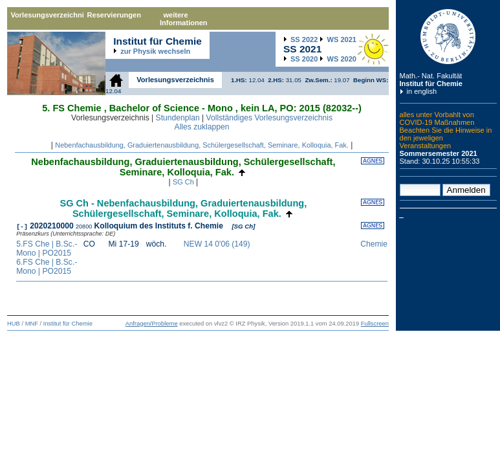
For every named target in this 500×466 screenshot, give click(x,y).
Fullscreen (375, 323)
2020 (304, 59)
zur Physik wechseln (155, 51)
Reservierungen (114, 15)
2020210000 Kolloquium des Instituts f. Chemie (127, 225)
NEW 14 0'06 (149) (217, 244)
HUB (13, 323)
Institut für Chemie (431, 83)
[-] (22, 225)
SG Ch (183, 182)
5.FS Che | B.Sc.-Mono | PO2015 (46, 248)
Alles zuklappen (202, 126)
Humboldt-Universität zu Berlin (448, 36)
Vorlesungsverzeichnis (47, 15)
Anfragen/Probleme (151, 323)
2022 (304, 39)
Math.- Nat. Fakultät (431, 76)
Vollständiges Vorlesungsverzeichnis (269, 117)
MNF (31, 323)
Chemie (372, 244)
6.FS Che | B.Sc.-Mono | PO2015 (46, 267)
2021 (341, 39)
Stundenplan (178, 117)
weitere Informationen (184, 19)
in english (422, 91)
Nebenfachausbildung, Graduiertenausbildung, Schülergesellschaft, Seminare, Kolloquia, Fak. (202, 145)
